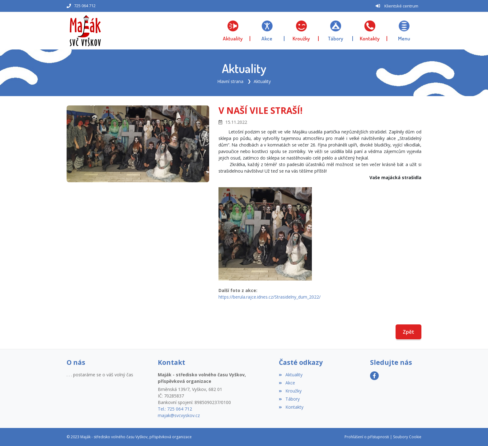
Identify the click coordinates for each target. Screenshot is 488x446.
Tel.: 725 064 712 (175, 409)
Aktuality (262, 81)
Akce (287, 383)
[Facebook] (374, 375)
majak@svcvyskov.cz (179, 415)
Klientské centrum (401, 6)
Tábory (289, 399)
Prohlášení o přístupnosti (367, 436)
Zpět (408, 331)
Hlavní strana (230, 81)
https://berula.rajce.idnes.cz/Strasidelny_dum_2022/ (269, 297)
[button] (404, 30)
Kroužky (290, 391)
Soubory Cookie (407, 436)
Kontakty (291, 407)
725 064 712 (85, 5)
